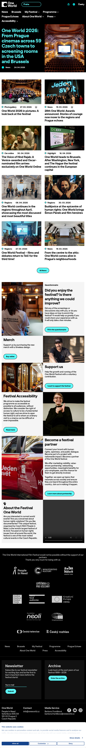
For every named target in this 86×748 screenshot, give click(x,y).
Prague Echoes (10, 16)
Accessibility (9, 20)
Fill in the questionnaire (56, 330)
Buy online (10, 356)
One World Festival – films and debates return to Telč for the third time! (20, 256)
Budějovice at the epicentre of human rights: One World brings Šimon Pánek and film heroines (64, 209)
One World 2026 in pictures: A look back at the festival (20, 112)
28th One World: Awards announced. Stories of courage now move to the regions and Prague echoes (64, 115)
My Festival (31, 11)
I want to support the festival (59, 386)
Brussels (16, 11)
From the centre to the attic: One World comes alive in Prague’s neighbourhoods (62, 256)
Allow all (15, 743)
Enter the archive (58, 678)
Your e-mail (10, 682)
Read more (10, 430)
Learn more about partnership (59, 494)
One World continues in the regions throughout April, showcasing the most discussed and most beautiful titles (21, 211)
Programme (49, 11)
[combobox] (31, 4)
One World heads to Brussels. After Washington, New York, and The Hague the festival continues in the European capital (63, 163)
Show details (75, 738)
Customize (43, 743)
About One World (32, 16)
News (5, 11)
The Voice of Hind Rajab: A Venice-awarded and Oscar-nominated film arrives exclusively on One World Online (21, 161)
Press (50, 16)
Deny (71, 743)
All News (43, 271)
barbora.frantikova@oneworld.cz (59, 714)
